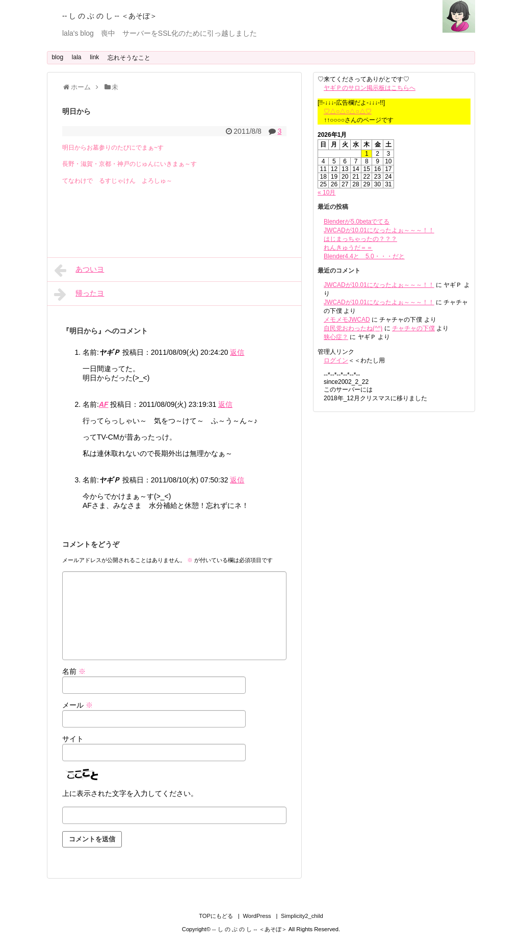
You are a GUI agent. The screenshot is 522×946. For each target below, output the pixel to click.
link (94, 57)
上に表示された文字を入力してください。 (130, 793)
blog (57, 57)
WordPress (257, 916)
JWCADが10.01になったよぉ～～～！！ (379, 230)
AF (104, 404)
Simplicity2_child (302, 916)
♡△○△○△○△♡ (348, 111)
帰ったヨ (79, 294)
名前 (74, 671)
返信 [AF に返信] (225, 404)
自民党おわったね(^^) (353, 328)
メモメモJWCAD (347, 319)
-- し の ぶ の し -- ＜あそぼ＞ (109, 16)
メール (77, 705)
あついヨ (79, 270)
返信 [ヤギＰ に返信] (237, 352)
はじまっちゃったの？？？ (360, 238)
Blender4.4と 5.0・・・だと (364, 256)
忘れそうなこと (129, 57)
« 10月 (326, 192)
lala (77, 57)
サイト (73, 739)
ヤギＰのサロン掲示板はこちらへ (369, 87)
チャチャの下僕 (413, 328)
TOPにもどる (216, 916)
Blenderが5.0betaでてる (356, 221)
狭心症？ (336, 337)
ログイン (336, 360)
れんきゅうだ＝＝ (348, 247)
